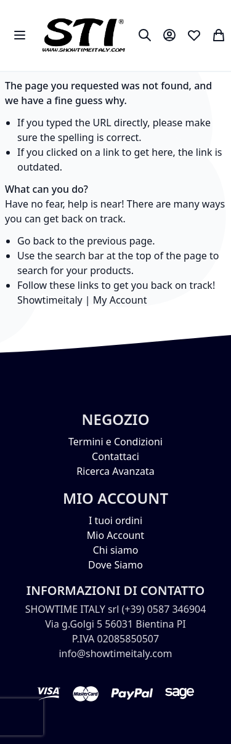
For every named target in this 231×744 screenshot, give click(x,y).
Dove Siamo (115, 565)
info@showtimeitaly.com (115, 653)
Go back (36, 241)
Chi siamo (116, 550)
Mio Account (115, 535)
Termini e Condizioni (115, 441)
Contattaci (115, 456)
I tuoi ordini (115, 520)
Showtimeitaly (50, 300)
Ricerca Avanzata (115, 471)
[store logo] (83, 35)
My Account (120, 300)
